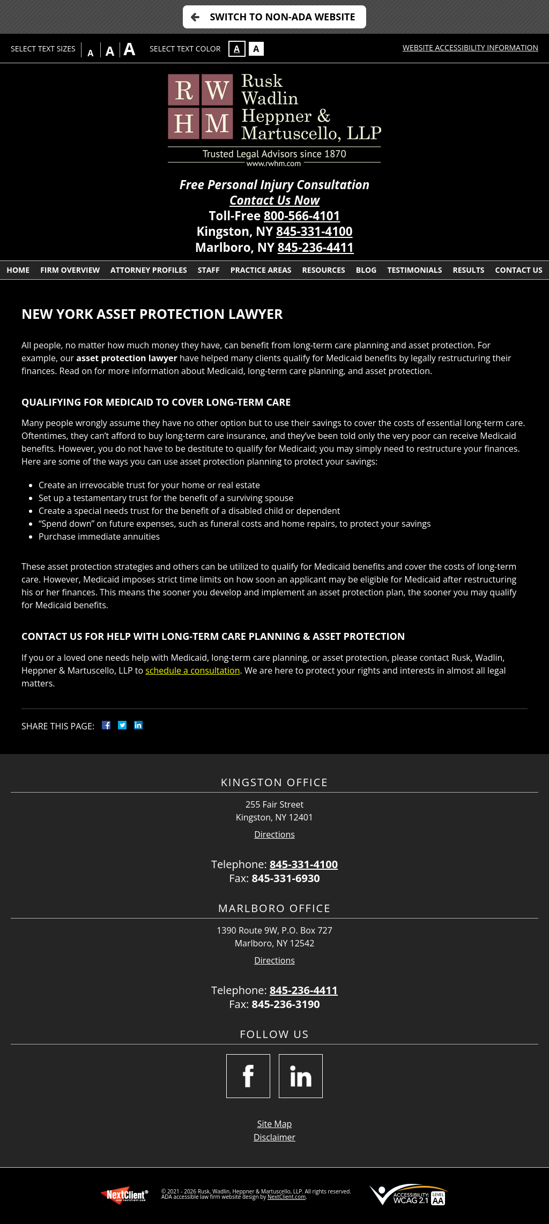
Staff (209, 270)
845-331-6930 (286, 878)
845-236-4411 (316, 247)
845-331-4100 (314, 231)
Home (17, 270)
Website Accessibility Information (470, 47)
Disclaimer (274, 1137)
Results (468, 270)
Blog (366, 270)
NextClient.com (287, 1196)
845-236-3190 (286, 1004)
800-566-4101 (302, 215)
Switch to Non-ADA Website (282, 16)
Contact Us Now (274, 200)
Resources (323, 270)
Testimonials (414, 270)
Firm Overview (70, 270)
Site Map (274, 1124)
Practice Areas (261, 270)
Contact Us (519, 270)
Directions (274, 834)
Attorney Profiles (148, 270)
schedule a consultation (192, 670)
